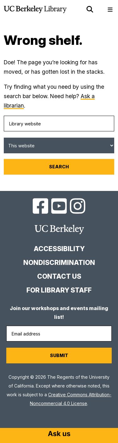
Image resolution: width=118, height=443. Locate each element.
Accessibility (59, 249)
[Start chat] (59, 434)
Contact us (59, 276)
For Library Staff (59, 290)
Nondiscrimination (59, 262)
